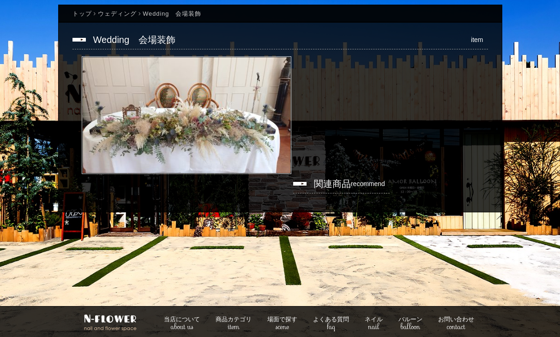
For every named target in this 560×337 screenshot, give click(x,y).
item (234, 324)
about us (182, 324)
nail (374, 324)
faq (331, 324)
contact (456, 324)
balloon (410, 324)
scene (282, 324)
